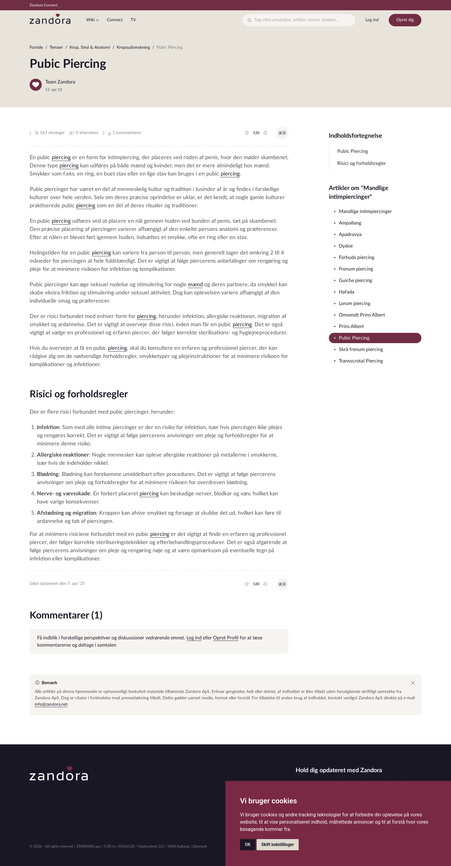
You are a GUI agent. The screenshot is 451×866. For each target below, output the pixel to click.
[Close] (413, 683)
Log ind (372, 20)
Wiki (90, 20)
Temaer (56, 47)
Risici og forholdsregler (361, 163)
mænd (195, 284)
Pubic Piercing (352, 151)
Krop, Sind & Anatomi (90, 47)
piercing (61, 157)
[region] (225, 48)
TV (133, 20)
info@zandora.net (51, 704)
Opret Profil (225, 637)
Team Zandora (60, 82)
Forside (36, 47)
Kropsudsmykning (133, 47)
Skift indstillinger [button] (277, 844)
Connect (115, 20)
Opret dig (405, 20)
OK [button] (248, 844)
